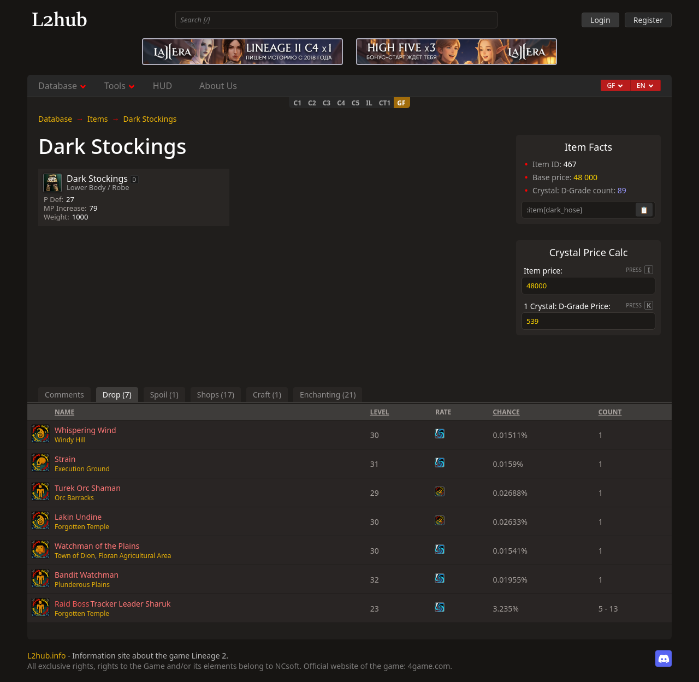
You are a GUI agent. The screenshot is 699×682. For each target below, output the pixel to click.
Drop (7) (117, 394)
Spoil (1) (164, 394)
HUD (162, 86)
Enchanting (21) (328, 394)
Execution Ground (82, 468)
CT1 (385, 103)
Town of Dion (75, 555)
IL (369, 103)
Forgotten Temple (82, 526)
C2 (312, 103)
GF (401, 103)
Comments (64, 394)
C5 (356, 103)
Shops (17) (215, 394)
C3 (327, 103)
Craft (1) (267, 394)
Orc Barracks (74, 497)
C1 (297, 103)
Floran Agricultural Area (134, 555)
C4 (341, 103)
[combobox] (336, 19)
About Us (218, 86)
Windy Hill (70, 439)
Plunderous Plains (82, 584)
